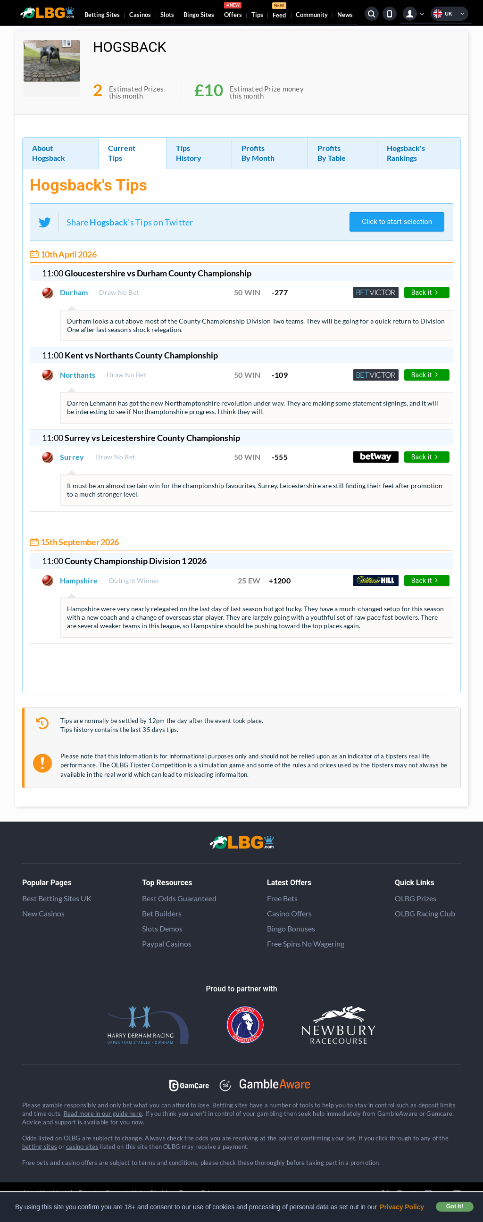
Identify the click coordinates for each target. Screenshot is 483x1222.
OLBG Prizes (415, 898)
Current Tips (121, 152)
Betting (102, 14)
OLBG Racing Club (425, 913)
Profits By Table (331, 152)
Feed (279, 11)
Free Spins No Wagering (305, 943)
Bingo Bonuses (291, 928)
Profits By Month (258, 152)
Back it (424, 292)
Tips (257, 14)
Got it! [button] (454, 1206)
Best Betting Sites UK (57, 898)
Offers (233, 11)
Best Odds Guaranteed (179, 898)
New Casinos (43, 913)
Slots (167, 14)
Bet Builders (162, 913)
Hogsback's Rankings (406, 152)
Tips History (188, 152)
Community (312, 14)
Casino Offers (289, 913)
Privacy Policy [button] (402, 1207)
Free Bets (282, 898)
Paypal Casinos (167, 943)
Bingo (198, 14)
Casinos (140, 14)
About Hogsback (48, 152)
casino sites (82, 1146)
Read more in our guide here (103, 1113)
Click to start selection (397, 221)
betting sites (39, 1146)
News (345, 14)
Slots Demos (162, 928)
